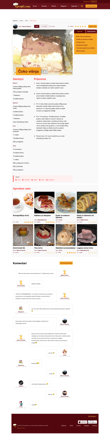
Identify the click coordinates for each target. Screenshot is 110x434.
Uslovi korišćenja (34, 426)
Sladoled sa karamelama (66, 238)
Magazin (64, 6)
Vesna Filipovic (26, 26)
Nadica (21, 386)
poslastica (51, 179)
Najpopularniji (91, 31)
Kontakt (46, 426)
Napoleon (21, 312)
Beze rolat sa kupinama (83, 36)
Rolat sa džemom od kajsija (87, 207)
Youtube (78, 426)
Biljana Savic (65, 275)
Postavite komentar (66, 263)
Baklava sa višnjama (44, 207)
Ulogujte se (94, 1)
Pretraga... (82, 6)
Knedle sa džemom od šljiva (84, 39)
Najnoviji (79, 31)
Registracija (87, 1)
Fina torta (44, 238)
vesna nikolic (21, 285)
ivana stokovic (64, 298)
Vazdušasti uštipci (82, 45)
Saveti (53, 6)
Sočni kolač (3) (23, 238)
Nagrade (74, 6)
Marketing (41, 426)
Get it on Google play (92, 422)
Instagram (86, 426)
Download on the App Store (82, 422)
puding (35, 179)
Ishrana (44, 6)
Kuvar (35, 6)
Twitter (71, 426)
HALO (23, 428)
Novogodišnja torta (23, 207)
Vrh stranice (92, 417)
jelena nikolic (65, 397)
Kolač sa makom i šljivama (66, 207)
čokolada (26, 179)
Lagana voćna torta (87, 238)
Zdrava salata (80, 51)
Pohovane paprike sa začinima (85, 48)
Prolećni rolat (80, 42)
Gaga (64, 355)
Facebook (63, 426)
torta (18, 179)
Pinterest (94, 426)
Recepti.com (22, 5)
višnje (42, 179)
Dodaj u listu (92, 26)
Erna (21, 407)
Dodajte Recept (91, 6)
